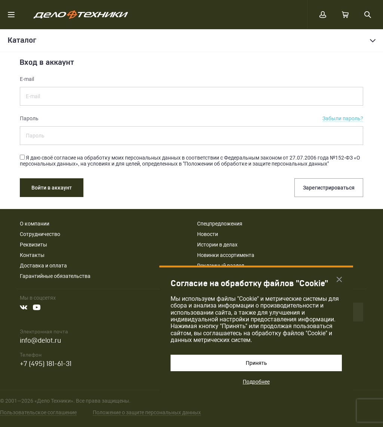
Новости (207, 234)
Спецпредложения (219, 224)
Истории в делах (217, 245)
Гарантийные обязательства (55, 276)
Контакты (32, 255)
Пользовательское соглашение (38, 412)
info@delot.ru (40, 341)
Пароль (29, 118)
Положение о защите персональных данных (147, 412)
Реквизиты (33, 245)
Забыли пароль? (342, 118)
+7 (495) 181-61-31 (45, 364)
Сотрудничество (40, 234)
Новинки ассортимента (225, 255)
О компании (34, 224)
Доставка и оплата (43, 266)
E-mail (27, 79)
